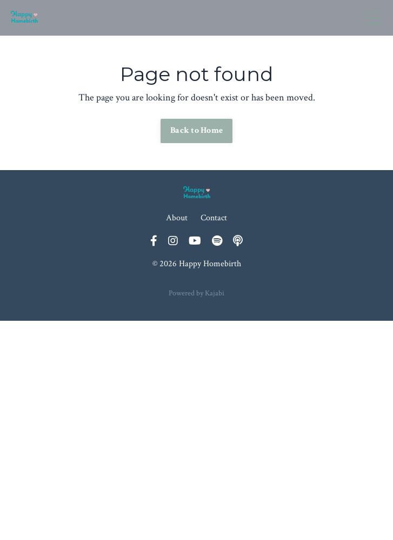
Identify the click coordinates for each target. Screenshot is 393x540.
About (177, 218)
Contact (214, 218)
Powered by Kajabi (196, 293)
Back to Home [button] (196, 130)
